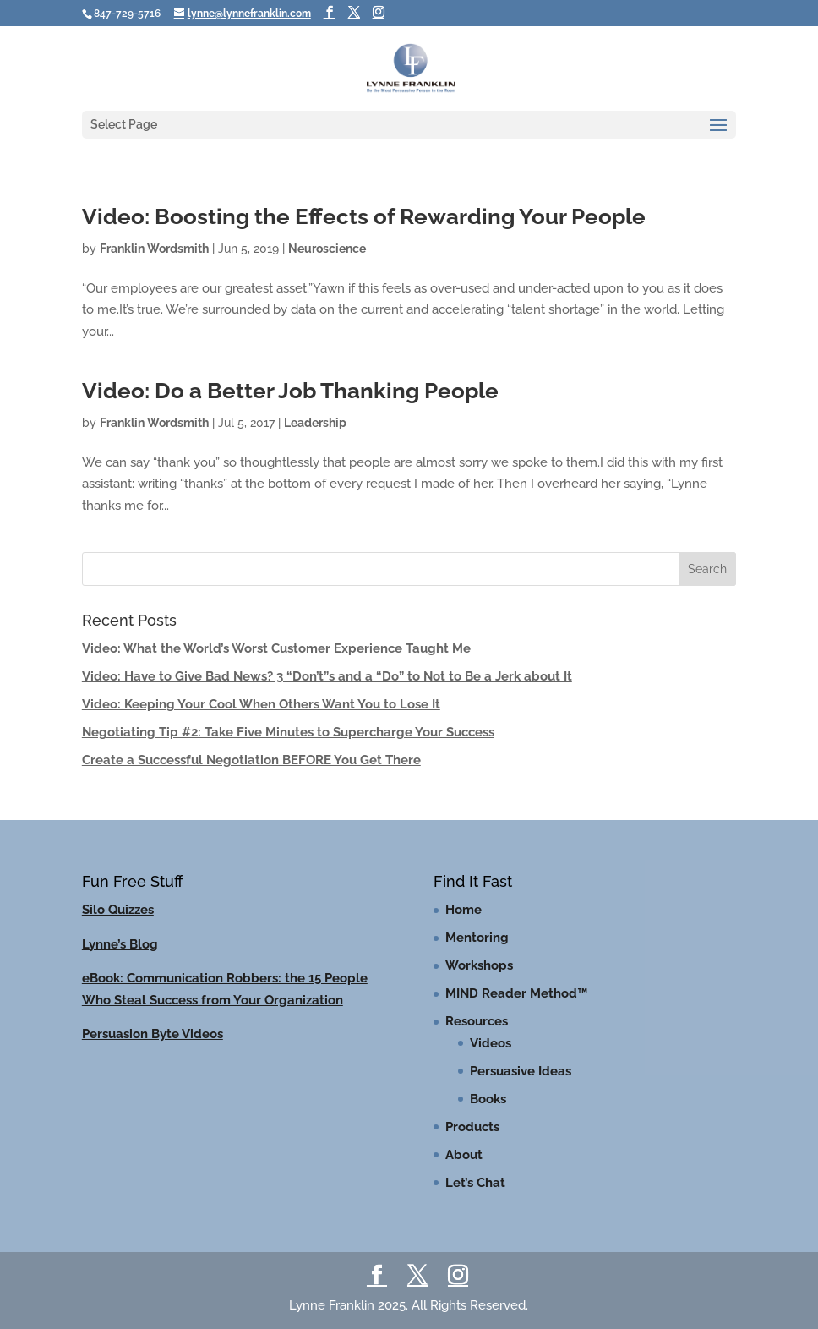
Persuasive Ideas (520, 1071)
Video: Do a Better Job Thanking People (290, 390)
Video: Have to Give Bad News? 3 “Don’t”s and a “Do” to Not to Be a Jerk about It (327, 676)
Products (472, 1127)
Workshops (479, 965)
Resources (476, 1021)
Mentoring (477, 937)
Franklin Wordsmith (154, 248)
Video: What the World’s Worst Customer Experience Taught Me (276, 648)
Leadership (315, 422)
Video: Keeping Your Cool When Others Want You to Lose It (261, 704)
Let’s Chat (475, 1182)
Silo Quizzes (118, 909)
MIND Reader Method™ (516, 993)
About (464, 1154)
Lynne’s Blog (120, 944)
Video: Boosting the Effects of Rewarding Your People (364, 216)
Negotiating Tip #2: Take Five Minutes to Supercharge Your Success (288, 732)
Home (463, 909)
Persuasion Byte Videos (152, 1034)
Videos (490, 1043)
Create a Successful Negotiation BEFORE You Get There (251, 760)
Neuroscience (327, 248)
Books (488, 1099)
